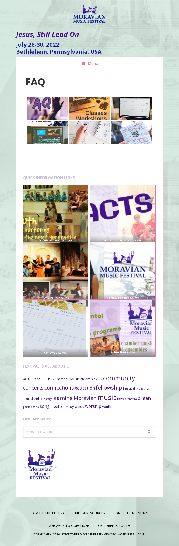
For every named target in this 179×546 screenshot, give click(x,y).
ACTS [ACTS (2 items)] (27, 379)
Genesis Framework (102, 534)
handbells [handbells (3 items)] (32, 398)
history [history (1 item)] (47, 399)
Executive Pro (72, 534)
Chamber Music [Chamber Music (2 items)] (67, 379)
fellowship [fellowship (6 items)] (109, 387)
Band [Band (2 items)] (36, 379)
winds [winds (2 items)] (79, 406)
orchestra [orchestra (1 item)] (131, 399)
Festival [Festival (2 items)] (129, 388)
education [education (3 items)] (85, 388)
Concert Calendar (55, 339)
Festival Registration (123, 338)
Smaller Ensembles (56, 297)
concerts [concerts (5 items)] (33, 387)
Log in (140, 534)
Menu (93, 63)
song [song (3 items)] (45, 406)
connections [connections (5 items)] (59, 387)
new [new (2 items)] (120, 398)
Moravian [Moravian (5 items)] (85, 397)
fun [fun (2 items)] (147, 388)
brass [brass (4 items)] (47, 378)
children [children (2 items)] (86, 379)
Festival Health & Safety (123, 297)
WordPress (126, 534)
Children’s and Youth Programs (56, 240)
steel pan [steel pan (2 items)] (58, 406)
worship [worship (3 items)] (93, 406)
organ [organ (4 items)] (144, 398)
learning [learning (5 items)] (62, 397)
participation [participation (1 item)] (31, 407)
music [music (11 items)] (107, 397)
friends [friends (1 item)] (140, 388)
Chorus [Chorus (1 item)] (98, 379)
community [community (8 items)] (119, 378)
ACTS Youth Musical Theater (123, 240)
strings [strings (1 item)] (70, 407)
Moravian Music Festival (89, 11)
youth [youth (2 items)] (106, 406)
